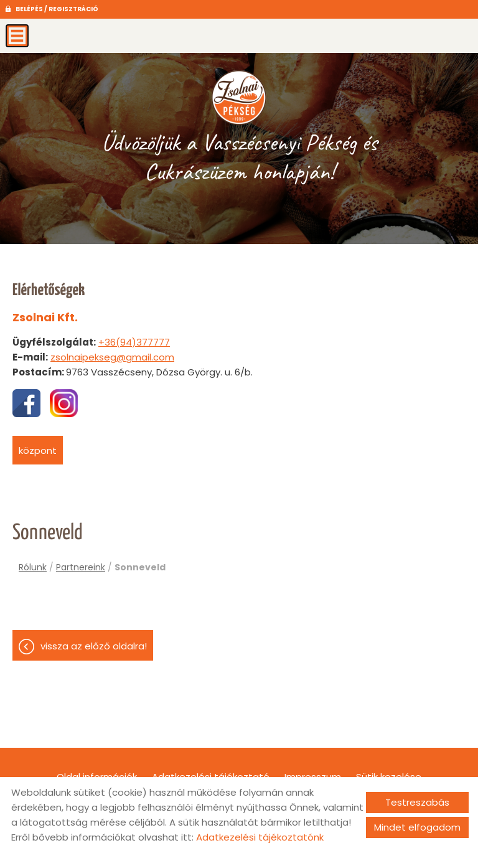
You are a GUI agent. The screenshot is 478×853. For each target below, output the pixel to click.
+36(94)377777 (134, 342)
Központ (38, 450)
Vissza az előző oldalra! (93, 646)
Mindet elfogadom (417, 827)
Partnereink (80, 567)
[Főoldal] (238, 96)
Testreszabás (417, 802)
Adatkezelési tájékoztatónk (260, 837)
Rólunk (33, 567)
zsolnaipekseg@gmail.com (112, 357)
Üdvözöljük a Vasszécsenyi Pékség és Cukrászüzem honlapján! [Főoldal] (239, 157)
